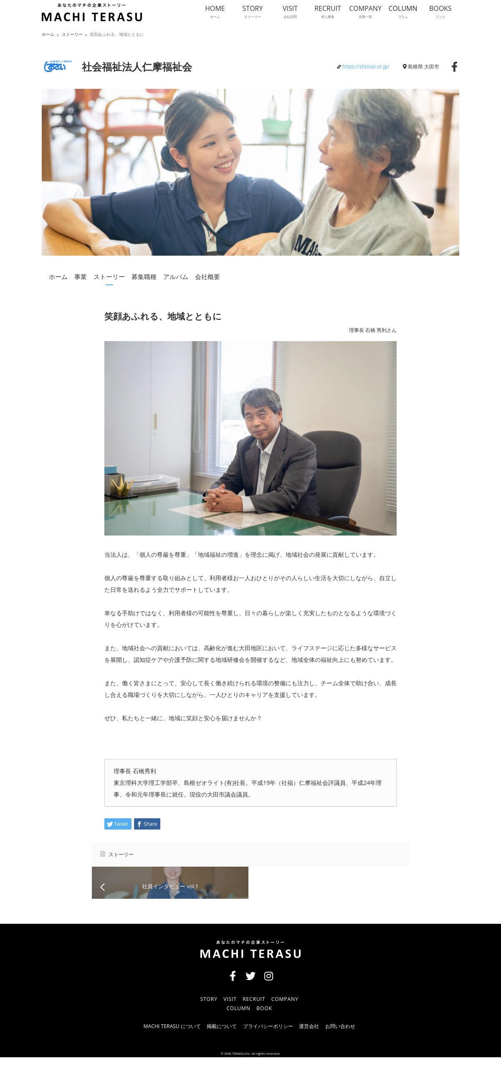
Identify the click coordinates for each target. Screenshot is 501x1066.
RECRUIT (254, 1007)
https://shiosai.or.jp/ (366, 66)
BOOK (265, 1017)
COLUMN (236, 1017)
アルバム (175, 276)
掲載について (215, 1035)
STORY (204, 1007)
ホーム (58, 276)
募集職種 (144, 276)
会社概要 (207, 276)
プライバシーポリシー (268, 1035)
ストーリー (72, 34)
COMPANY (288, 1007)
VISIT (228, 1007)
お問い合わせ (352, 1035)
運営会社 (315, 1035)
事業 (80, 276)
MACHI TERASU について (159, 1035)
